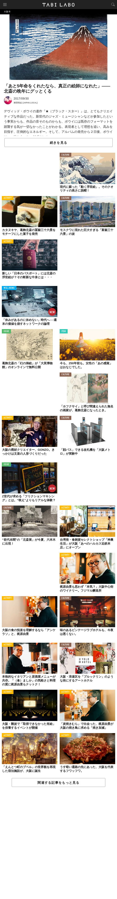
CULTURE (65, 155)
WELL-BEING (9, 288)
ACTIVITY (8, 198)
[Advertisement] (58, 843)
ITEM (63, 331)
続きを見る (58, 142)
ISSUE (6, 331)
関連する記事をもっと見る (58, 782)
